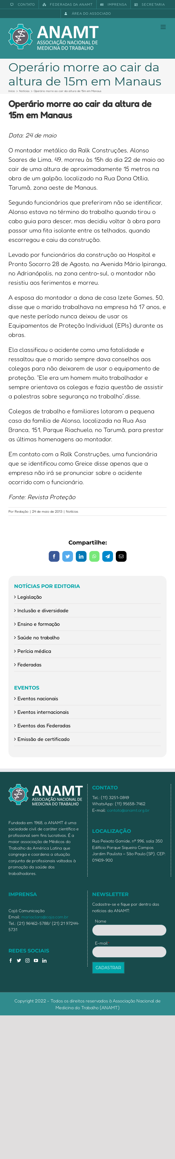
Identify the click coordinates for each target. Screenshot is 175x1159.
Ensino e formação (38, 624)
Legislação (29, 597)
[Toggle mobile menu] (164, 27)
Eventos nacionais (37, 698)
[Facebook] (10, 960)
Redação (21, 511)
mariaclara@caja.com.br (44, 916)
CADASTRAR (108, 967)
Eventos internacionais (43, 712)
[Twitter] (19, 960)
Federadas (29, 664)
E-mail (102, 943)
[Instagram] (27, 960)
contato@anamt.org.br (128, 810)
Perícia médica (34, 651)
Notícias (72, 511)
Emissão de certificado (43, 739)
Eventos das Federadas (43, 725)
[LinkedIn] (44, 960)
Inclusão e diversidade (42, 610)
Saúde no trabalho (38, 637)
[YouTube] (36, 960)
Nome (100, 921)
